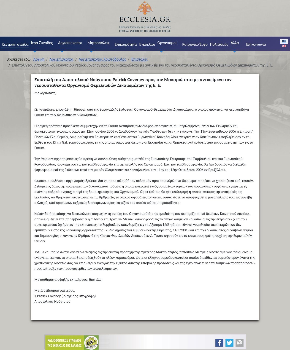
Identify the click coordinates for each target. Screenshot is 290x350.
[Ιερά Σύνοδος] (33, 51)
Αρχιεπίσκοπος (70, 42)
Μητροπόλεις (98, 42)
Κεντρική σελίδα (15, 44)
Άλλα (235, 42)
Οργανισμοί (167, 42)
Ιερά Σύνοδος (42, 42)
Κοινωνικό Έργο (195, 44)
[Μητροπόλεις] (90, 51)
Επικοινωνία (256, 44)
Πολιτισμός (219, 44)
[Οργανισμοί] (160, 51)
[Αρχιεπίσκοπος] (60, 51)
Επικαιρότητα (126, 44)
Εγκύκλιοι (147, 44)
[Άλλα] (233, 51)
